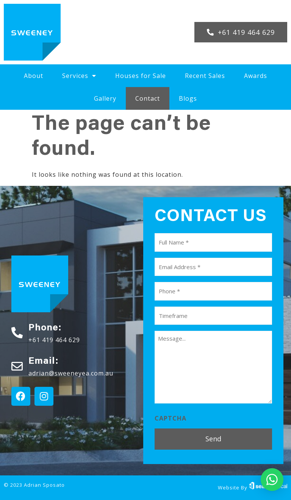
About (33, 76)
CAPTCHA (170, 418)
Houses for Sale (140, 76)
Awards (255, 76)
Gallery (105, 98)
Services (79, 76)
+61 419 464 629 (54, 340)
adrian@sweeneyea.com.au (70, 373)
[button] (240, 32)
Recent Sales (205, 76)
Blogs (188, 98)
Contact (147, 98)
